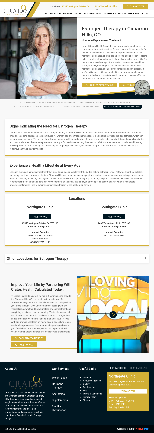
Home (45, 14)
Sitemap (87, 400)
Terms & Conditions (92, 393)
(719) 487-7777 (135, 6)
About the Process (92, 380)
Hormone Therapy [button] (72, 14)
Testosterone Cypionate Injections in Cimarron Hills (107, 102)
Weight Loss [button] (55, 14)
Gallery (86, 384)
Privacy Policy (89, 397)
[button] (77, 258)
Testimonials (89, 387)
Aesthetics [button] (58, 393)
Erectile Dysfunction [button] (59, 408)
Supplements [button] (110, 14)
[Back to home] (21, 9)
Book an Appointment (99, 85)
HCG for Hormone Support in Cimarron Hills (35, 107)
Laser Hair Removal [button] (92, 14)
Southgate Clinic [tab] (138, 368)
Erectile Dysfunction (128, 14)
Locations (88, 377)
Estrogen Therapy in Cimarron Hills (122, 107)
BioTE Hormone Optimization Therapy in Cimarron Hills (47, 102)
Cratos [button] (144, 14)
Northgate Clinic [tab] (117, 368)
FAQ (85, 390)
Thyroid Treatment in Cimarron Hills (81, 107)
